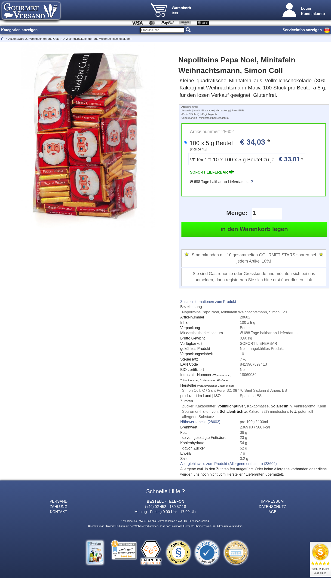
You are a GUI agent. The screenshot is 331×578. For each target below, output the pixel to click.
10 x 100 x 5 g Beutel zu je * (246, 159)
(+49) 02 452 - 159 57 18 (165, 507)
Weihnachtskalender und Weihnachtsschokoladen (98, 38)
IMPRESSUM (272, 501)
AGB (272, 512)
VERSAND (58, 501)
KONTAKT (58, 512)
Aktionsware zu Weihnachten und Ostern (35, 38)
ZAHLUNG (58, 507)
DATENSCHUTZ (272, 507)
